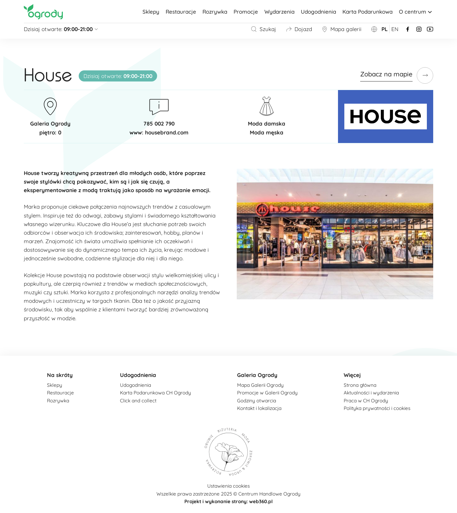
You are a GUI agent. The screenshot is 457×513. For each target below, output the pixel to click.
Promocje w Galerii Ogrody (267, 393)
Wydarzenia (279, 11)
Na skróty (60, 375)
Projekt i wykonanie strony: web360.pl (228, 501)
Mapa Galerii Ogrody (260, 385)
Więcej (352, 375)
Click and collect (138, 401)
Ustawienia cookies (228, 486)
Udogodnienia (318, 11)
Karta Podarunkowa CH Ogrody (155, 393)
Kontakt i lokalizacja (259, 408)
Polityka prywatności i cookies (377, 408)
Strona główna (360, 385)
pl (384, 29)
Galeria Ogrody (257, 375)
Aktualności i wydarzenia (371, 393)
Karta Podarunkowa (367, 11)
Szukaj (263, 29)
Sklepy (150, 11)
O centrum (416, 11)
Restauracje (181, 11)
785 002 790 (159, 123)
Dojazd (299, 29)
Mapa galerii (341, 29)
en (394, 29)
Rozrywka (214, 11)
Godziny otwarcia (256, 401)
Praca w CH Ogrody (366, 401)
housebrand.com (167, 132)
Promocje (246, 11)
